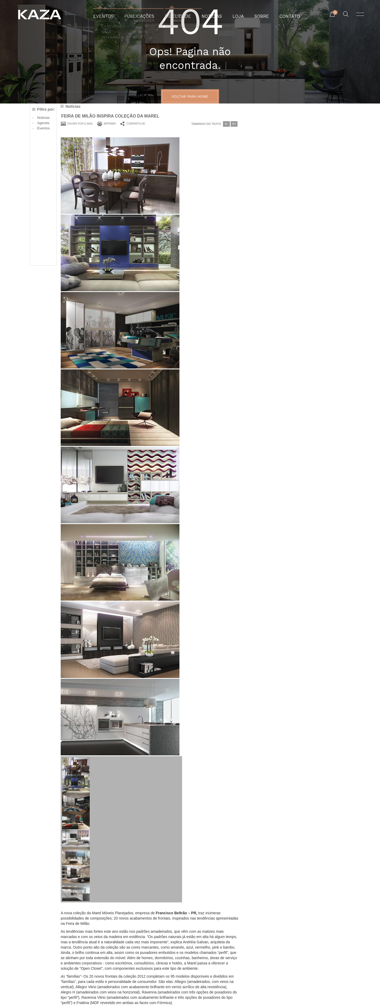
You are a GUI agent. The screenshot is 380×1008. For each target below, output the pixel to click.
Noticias (43, 118)
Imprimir (110, 123)
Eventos (43, 128)
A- (226, 124)
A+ (234, 124)
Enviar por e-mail (80, 123)
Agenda (43, 123)
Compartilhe (135, 123)
